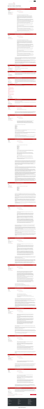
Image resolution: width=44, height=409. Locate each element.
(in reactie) (22, 182)
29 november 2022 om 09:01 (21, 11)
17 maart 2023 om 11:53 (20, 338)
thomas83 (9, 389)
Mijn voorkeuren (29, 403)
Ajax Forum (9, 401)
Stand (8, 402)
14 (19, 7)
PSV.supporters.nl (29, 402)
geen (12, 14)
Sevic (8, 337)
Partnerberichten (19, 403)
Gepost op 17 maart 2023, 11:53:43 (18, 308)
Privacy (18, 402)
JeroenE (17, 11)
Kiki (8, 184)
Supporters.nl (24, 407)
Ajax (9, 73)
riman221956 (9, 10)
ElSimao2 (9, 35)
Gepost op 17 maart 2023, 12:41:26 (18, 354)
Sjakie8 (8, 116)
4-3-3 (12, 341)
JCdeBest (17, 117)
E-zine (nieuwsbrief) (9, 403)
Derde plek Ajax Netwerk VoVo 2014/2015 (10, 87)
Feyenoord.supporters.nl (30, 401)
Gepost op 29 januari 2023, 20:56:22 (18, 71)
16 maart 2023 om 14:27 (20, 208)
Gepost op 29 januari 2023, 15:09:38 (18, 65)
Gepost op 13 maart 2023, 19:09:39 (18, 84)
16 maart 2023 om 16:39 (21, 267)
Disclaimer (19, 401)
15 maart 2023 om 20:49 (21, 117)
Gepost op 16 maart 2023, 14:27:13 (18, 182)
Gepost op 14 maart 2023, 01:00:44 (18, 99)
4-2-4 (12, 187)
